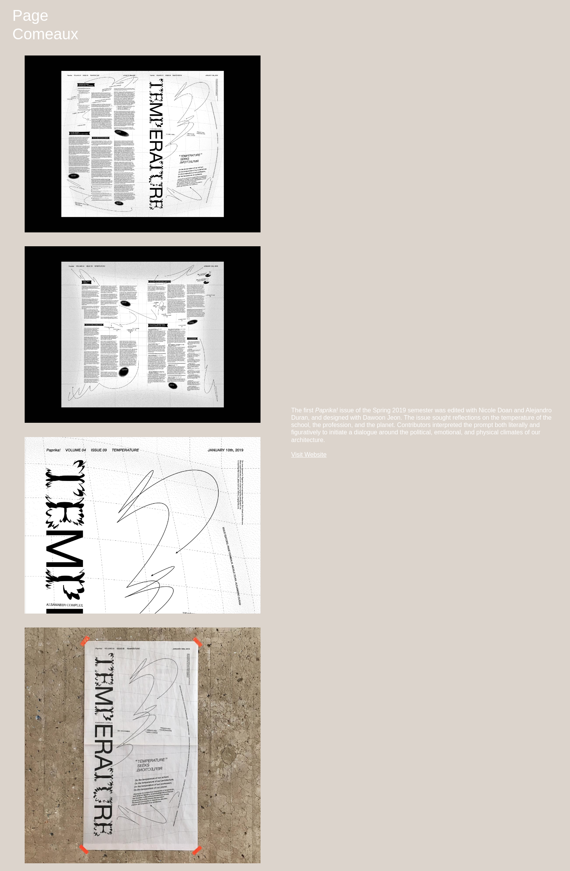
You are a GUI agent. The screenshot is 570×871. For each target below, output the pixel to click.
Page (30, 15)
